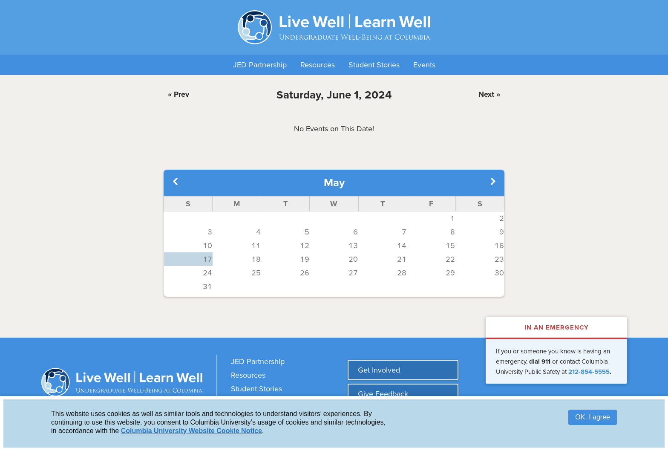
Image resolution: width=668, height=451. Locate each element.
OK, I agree (592, 417)
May (334, 182)
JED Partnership (260, 64)
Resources (317, 64)
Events (424, 64)
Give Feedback (383, 394)
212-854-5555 (589, 372)
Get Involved (379, 370)
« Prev (178, 94)
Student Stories (374, 64)
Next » (489, 94)
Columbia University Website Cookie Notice (191, 431)
